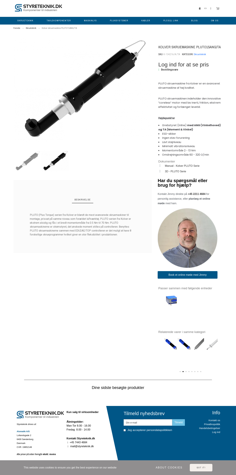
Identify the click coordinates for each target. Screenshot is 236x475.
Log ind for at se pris (183, 65)
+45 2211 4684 (196, 194)
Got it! (201, 467)
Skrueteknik (200, 54)
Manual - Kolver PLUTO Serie (182, 165)
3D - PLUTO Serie (175, 171)
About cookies (169, 467)
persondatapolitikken (159, 430)
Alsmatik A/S (23, 431)
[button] (16, 90)
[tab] (82, 199)
